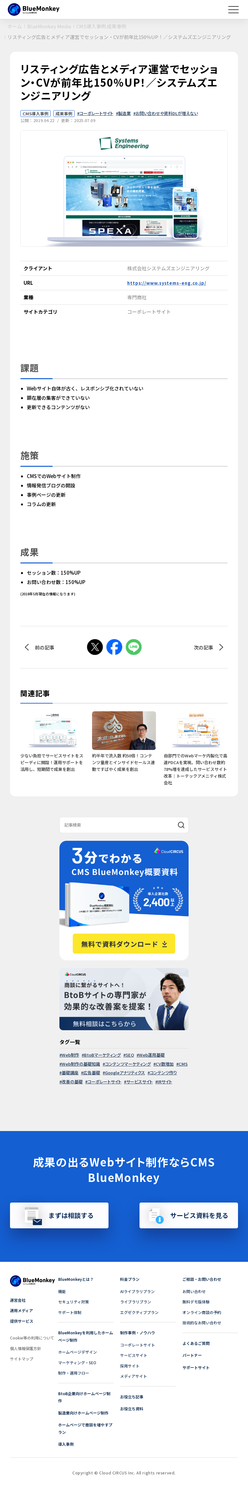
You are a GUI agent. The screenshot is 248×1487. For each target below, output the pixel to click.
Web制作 (70, 1055)
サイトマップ (21, 1358)
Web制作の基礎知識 (81, 1064)
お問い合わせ (194, 1291)
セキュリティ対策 (73, 1301)
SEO (130, 1055)
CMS (183, 1064)
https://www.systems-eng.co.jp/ (166, 283)
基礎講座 (70, 1073)
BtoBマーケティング (102, 1055)
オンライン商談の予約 (201, 1312)
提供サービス (21, 1321)
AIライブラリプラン (137, 1291)
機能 (62, 1291)
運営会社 (18, 1300)
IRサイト (165, 1082)
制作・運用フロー (73, 1373)
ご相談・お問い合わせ (201, 1279)
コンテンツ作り (163, 1073)
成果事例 (64, 113)
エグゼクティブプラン (139, 1312)
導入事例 (66, 1444)
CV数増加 (165, 1064)
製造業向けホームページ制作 (83, 1412)
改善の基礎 (72, 1082)
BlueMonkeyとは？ (76, 1279)
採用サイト (130, 1365)
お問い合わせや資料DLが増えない (167, 113)
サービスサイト (139, 1082)
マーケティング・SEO (77, 1362)
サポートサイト (196, 1367)
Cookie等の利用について (32, 1337)
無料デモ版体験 (196, 1301)
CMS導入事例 (35, 113)
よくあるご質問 (196, 1343)
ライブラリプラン (135, 1301)
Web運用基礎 (152, 1055)
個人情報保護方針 (25, 1348)
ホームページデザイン (77, 1352)
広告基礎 (91, 1073)
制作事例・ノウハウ (137, 1332)
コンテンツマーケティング (128, 1064)
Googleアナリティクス (125, 1073)
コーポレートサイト (96, 113)
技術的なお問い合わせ (201, 1322)
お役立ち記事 (131, 1396)
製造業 (124, 113)
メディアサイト (133, 1376)
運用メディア (21, 1310)
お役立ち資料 (131, 1408)
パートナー (192, 1355)
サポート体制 (69, 1312)
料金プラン (130, 1279)
